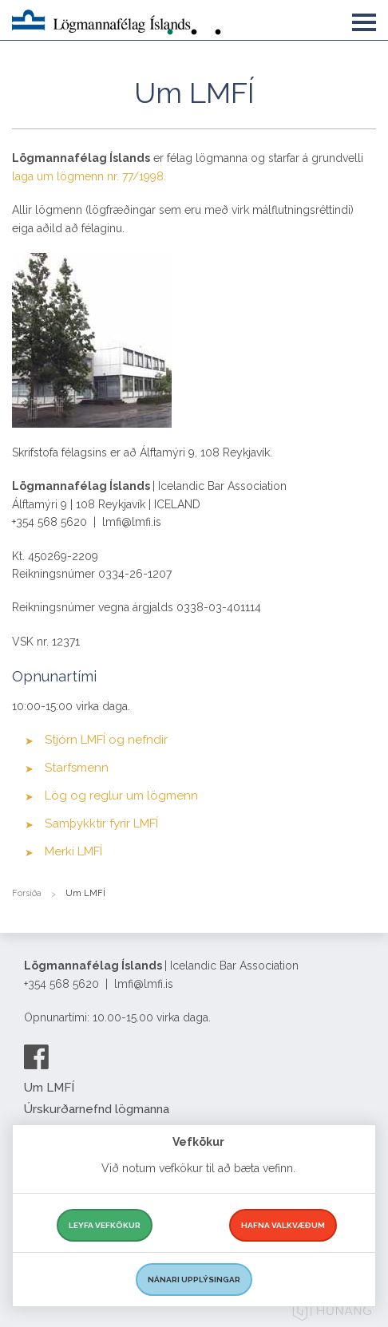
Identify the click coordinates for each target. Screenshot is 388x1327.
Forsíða (27, 893)
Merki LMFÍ (73, 851)
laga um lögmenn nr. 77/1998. (90, 176)
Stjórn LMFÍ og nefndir (106, 740)
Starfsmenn (77, 767)
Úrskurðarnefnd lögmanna (96, 1109)
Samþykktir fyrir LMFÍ (101, 823)
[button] (364, 19)
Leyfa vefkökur (105, 1225)
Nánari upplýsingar (194, 1279)
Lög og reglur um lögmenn (121, 795)
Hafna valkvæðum (283, 1225)
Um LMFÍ (49, 1087)
